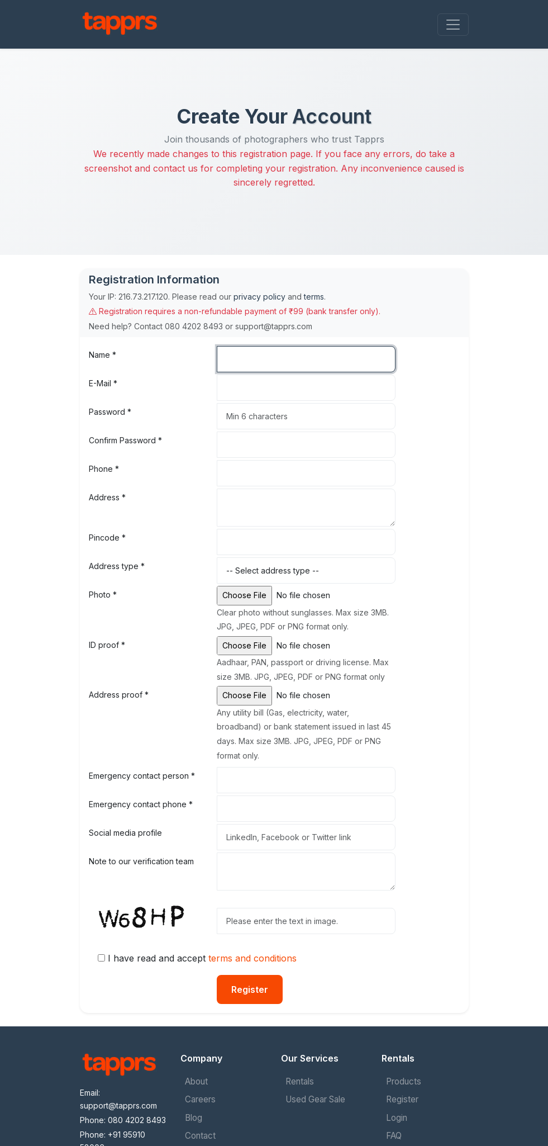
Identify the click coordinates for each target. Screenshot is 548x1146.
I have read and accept (202, 958)
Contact (200, 1135)
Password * (110, 411)
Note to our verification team (141, 861)
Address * (107, 497)
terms (314, 296)
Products (403, 1081)
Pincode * (107, 537)
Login (396, 1117)
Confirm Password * (125, 440)
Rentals (299, 1081)
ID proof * (107, 645)
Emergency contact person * (142, 775)
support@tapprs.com (118, 1105)
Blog (193, 1117)
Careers (200, 1099)
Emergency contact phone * (141, 804)
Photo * (103, 594)
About (196, 1081)
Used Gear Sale (315, 1099)
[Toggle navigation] (453, 24)
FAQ (394, 1135)
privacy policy (259, 296)
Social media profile (125, 832)
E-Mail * (103, 383)
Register (249, 989)
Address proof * (119, 694)
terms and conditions (252, 958)
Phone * (104, 468)
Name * (102, 354)
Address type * (117, 566)
